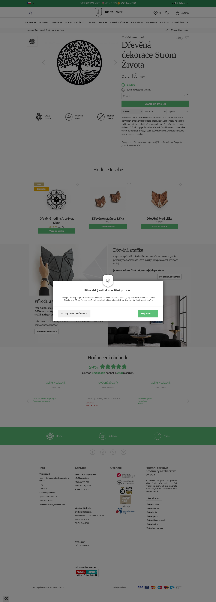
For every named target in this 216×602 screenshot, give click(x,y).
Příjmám (148, 313)
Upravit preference (74, 313)
